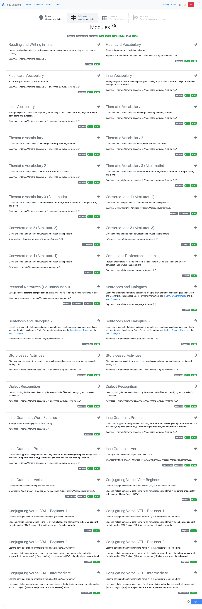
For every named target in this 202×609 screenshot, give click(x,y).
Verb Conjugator (113, 299)
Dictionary (38, 4)
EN (191, 4)
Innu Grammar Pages (176, 296)
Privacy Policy (169, 4)
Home (28, 4)
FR (197, 4)
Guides (57, 4)
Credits (48, 4)
